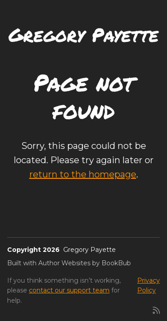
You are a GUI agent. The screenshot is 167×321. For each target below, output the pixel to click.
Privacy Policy (148, 285)
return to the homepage (82, 174)
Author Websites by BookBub (84, 263)
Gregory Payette (83, 34)
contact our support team (69, 290)
